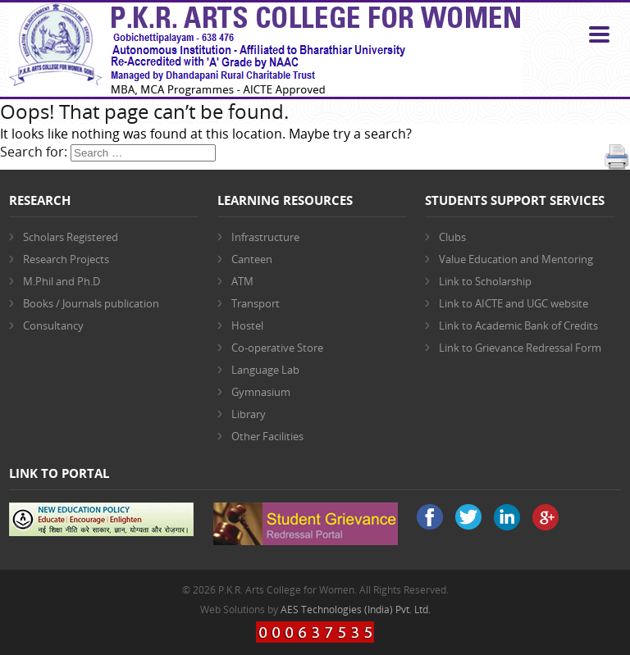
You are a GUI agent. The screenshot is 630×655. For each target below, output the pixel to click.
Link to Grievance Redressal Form (520, 347)
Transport (255, 303)
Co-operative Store (277, 347)
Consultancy (53, 325)
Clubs (452, 237)
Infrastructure (265, 237)
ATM (242, 281)
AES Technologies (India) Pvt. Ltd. (356, 609)
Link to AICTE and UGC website (513, 303)
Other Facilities (267, 436)
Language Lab (265, 369)
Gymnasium (260, 391)
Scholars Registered (70, 237)
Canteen (251, 259)
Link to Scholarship (485, 281)
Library (248, 414)
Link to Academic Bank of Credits (518, 325)
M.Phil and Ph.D (61, 281)
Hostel (247, 325)
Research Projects (66, 259)
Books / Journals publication (91, 303)
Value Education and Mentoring (516, 259)
